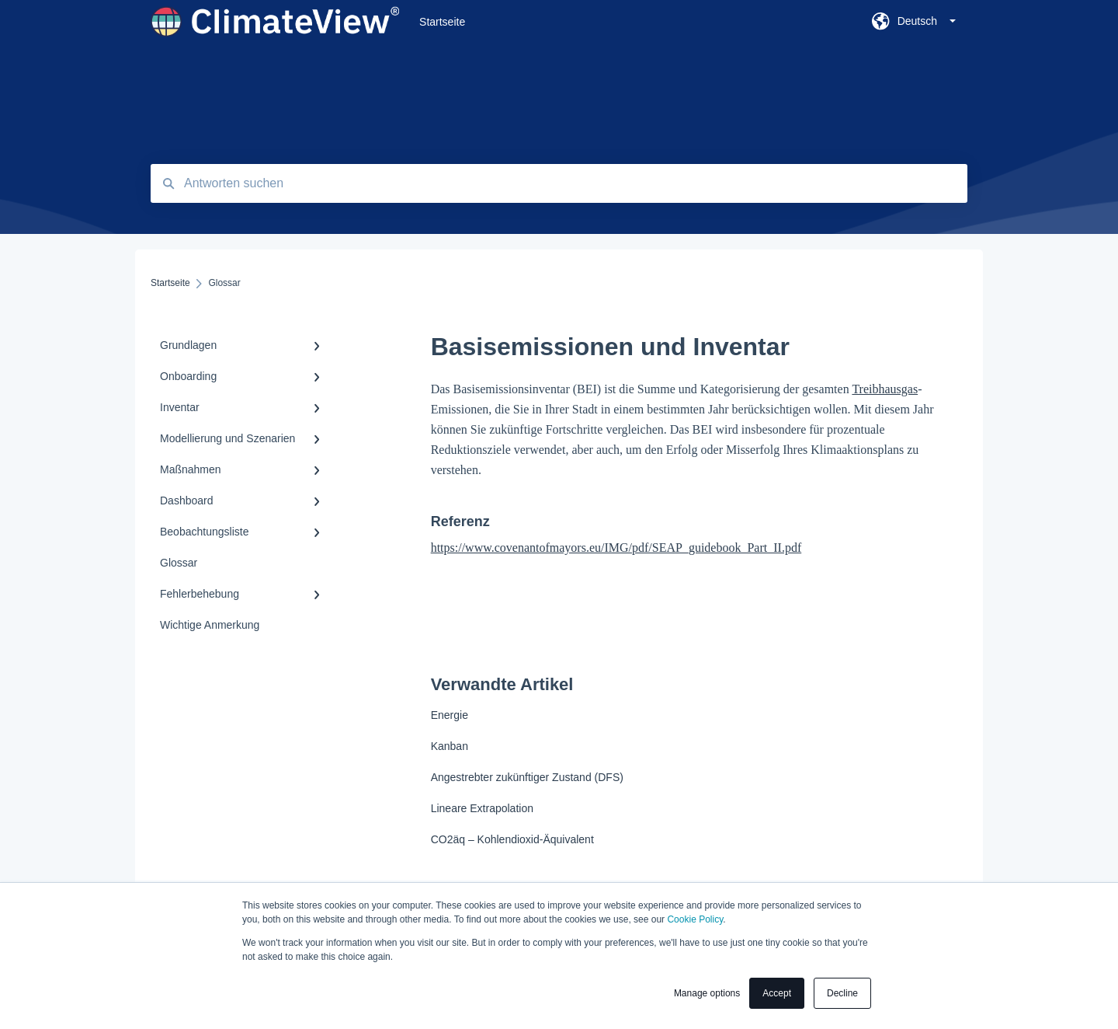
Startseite (442, 22)
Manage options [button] (707, 993)
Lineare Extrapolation (482, 808)
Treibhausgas (885, 389)
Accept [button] (776, 993)
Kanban (449, 746)
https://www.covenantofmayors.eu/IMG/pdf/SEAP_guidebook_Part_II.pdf (616, 547)
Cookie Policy (695, 919)
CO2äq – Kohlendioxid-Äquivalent (512, 839)
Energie (449, 715)
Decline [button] (842, 993)
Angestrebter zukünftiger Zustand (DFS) (527, 777)
